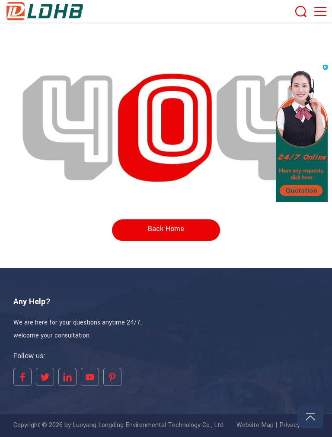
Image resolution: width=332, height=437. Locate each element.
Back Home (166, 229)
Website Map (255, 425)
